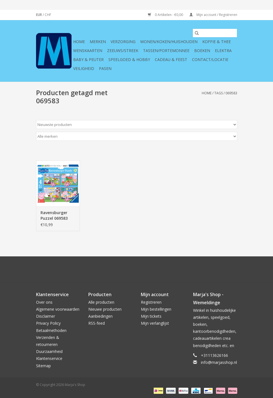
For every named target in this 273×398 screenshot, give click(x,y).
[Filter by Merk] (136, 136)
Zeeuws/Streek (122, 50)
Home (79, 41)
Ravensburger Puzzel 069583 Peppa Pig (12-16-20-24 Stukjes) (57, 215)
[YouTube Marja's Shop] (146, 269)
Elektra (223, 50)
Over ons (44, 302)
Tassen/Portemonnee (166, 50)
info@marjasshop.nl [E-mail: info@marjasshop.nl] (219, 362)
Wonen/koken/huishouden (169, 41)
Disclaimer (45, 316)
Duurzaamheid (49, 351)
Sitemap (43, 365)
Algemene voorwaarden (57, 309)
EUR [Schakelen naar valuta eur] (39, 14)
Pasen (105, 68)
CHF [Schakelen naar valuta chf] (48, 14)
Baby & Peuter (88, 59)
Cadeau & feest (171, 59)
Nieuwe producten (105, 309)
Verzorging (123, 41)
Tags (218, 93)
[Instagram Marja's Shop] (166, 269)
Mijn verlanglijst (155, 323)
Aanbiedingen (100, 316)
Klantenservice (49, 358)
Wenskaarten (87, 50)
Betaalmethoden (51, 330)
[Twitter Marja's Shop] (116, 269)
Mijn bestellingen (156, 309)
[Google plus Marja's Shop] (126, 269)
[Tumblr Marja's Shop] (156, 269)
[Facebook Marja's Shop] (106, 269)
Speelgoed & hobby (129, 59)
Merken (98, 41)
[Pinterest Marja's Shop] (136, 269)
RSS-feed (96, 323)
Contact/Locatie (210, 59)
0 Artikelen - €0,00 (166, 14)
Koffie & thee (216, 41)
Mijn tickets (151, 316)
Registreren (151, 302)
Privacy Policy (48, 323)
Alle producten (101, 302)
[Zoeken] (215, 33)
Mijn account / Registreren (213, 14)
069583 (231, 93)
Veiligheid (83, 68)
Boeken (202, 50)
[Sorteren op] (136, 124)
